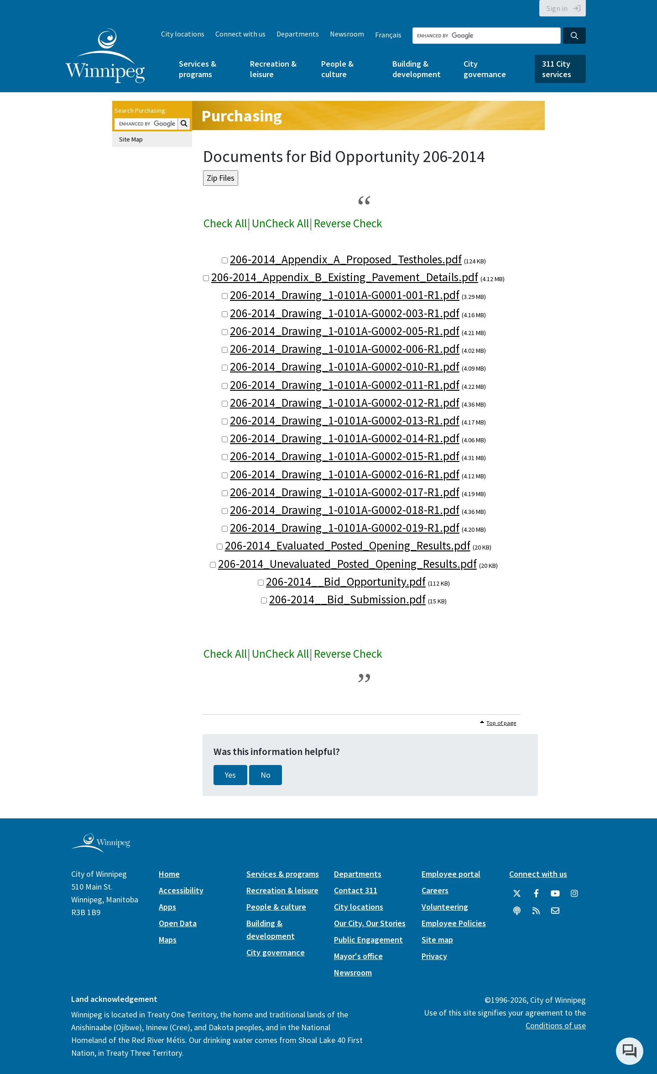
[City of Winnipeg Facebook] (536, 893)
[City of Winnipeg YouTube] (555, 893)
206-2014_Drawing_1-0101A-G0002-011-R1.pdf (344, 384)
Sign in (557, 8)
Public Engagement (368, 939)
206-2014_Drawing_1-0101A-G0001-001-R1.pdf (344, 295)
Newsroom (347, 33)
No (266, 775)
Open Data (178, 923)
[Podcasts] (517, 911)
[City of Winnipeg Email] (555, 911)
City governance (485, 68)
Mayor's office (358, 956)
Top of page (501, 722)
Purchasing (241, 115)
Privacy (434, 956)
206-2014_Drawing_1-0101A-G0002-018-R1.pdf (344, 510)
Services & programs (197, 68)
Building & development (416, 68)
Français (388, 34)
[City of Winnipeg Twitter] (517, 893)
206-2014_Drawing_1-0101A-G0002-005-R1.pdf (344, 331)
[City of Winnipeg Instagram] (574, 893)
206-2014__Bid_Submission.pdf (347, 599)
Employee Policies (454, 923)
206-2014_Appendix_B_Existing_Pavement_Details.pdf (344, 277)
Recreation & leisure (273, 68)
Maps (168, 939)
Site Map (131, 139)
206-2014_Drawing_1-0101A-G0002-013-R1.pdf (344, 420)
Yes (230, 775)
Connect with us (240, 33)
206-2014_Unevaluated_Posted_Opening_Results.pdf (347, 563)
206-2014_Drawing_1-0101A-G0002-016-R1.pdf (344, 474)
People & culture (337, 68)
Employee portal (451, 874)
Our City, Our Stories (370, 923)
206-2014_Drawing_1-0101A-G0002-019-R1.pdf (344, 527)
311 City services (556, 68)
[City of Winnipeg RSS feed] (536, 911)
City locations (182, 33)
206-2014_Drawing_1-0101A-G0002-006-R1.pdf (344, 348)
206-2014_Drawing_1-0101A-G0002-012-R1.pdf (344, 402)
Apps (167, 906)
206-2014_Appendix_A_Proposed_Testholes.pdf (346, 259)
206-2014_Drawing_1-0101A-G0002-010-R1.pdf (344, 366)
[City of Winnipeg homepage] (100, 849)
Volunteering (445, 906)
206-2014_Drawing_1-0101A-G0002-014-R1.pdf (344, 438)
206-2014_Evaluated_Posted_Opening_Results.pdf (347, 545)
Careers (435, 890)
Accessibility (181, 890)
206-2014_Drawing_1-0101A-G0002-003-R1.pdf (344, 313)
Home (169, 874)
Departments (297, 33)
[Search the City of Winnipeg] (486, 35)
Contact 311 (355, 890)
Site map (437, 939)
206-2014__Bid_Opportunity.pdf (346, 581)
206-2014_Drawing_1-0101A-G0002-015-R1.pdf (344, 456)
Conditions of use (556, 1025)
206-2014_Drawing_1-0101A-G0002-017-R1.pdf (344, 492)
